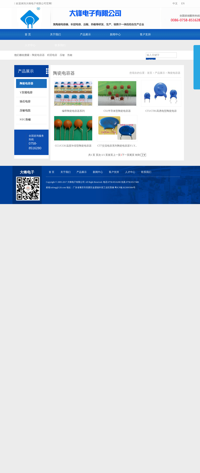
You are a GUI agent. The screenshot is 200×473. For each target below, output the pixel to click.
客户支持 (145, 34)
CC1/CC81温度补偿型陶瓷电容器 (73, 145)
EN (182, 3)
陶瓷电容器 (174, 73)
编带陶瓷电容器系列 (73, 111)
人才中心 (30, 45)
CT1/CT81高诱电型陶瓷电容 (161, 111)
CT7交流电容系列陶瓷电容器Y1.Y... (117, 145)
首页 (149, 73)
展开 (197, 65)
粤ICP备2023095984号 (125, 187)
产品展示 (85, 34)
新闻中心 (115, 34)
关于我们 (55, 34)
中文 (175, 3)
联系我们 (60, 45)
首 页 (28, 34)
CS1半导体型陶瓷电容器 (117, 111)
